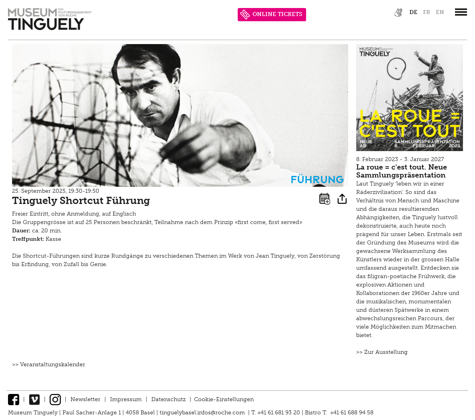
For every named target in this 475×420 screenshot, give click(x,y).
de (413, 12)
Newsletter (85, 399)
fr (426, 12)
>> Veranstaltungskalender (48, 364)
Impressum (126, 399)
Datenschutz (168, 399)
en (440, 12)
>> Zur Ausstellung (382, 352)
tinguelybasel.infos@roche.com (203, 412)
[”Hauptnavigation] (461, 12)
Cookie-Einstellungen (224, 399)
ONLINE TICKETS (271, 15)
